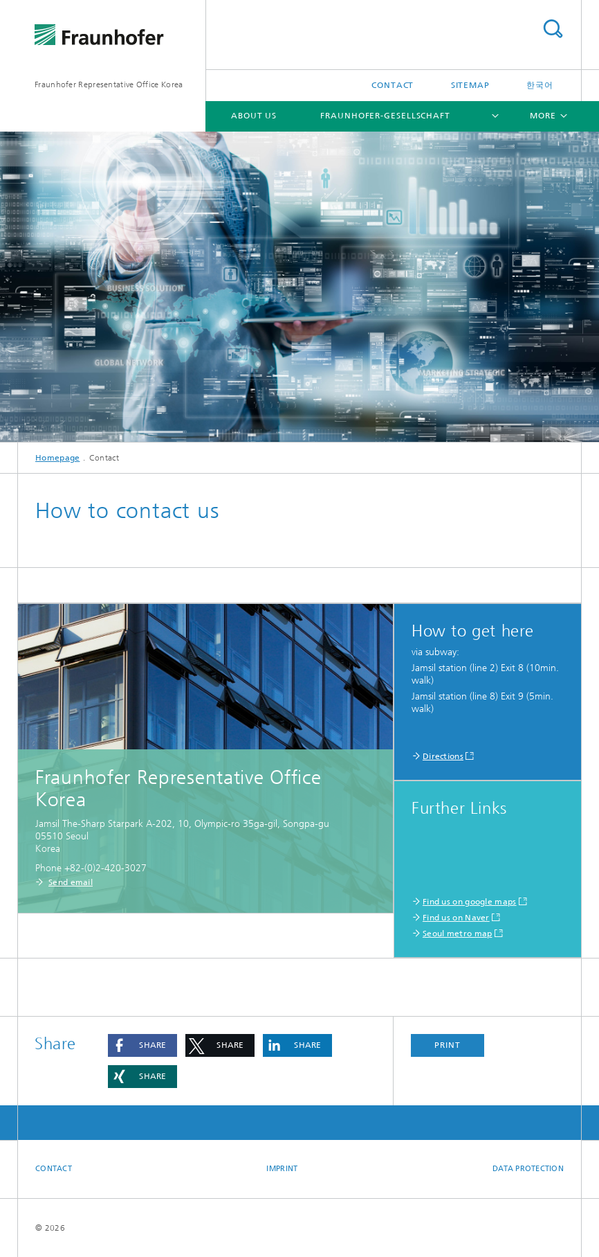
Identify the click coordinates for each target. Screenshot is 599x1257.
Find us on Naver (456, 917)
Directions (443, 756)
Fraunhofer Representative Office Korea (109, 84)
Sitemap (470, 85)
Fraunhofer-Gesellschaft (385, 116)
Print (447, 1045)
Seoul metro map (457, 933)
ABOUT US (254, 116)
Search (553, 28)
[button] (142, 1045)
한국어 (539, 85)
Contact (392, 85)
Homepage (57, 458)
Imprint (281, 1168)
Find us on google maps (470, 902)
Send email (70, 882)
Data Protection (528, 1168)
